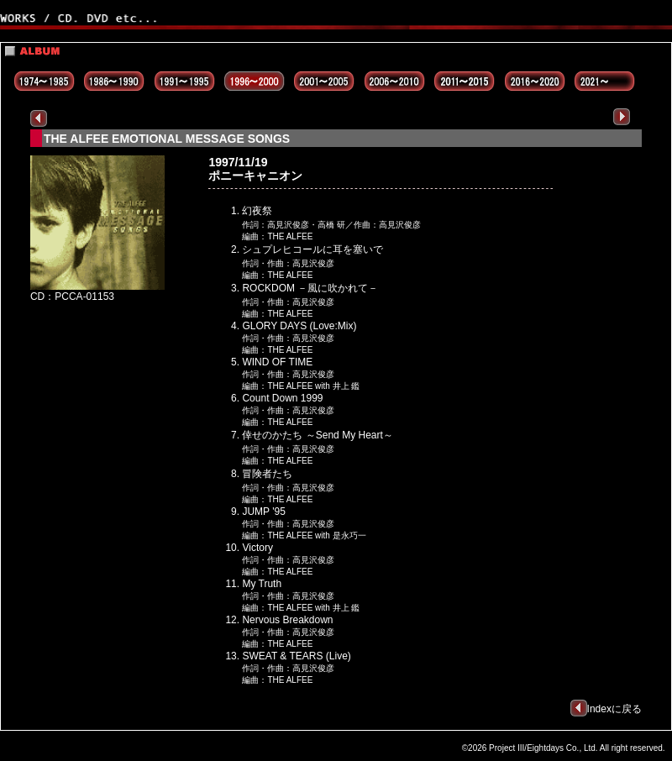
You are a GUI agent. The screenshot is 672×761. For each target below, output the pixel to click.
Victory (257, 548)
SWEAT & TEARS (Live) (296, 656)
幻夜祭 (257, 211)
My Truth (261, 584)
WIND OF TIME (277, 362)
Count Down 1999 (282, 398)
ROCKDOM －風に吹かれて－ (310, 288)
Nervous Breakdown (287, 620)
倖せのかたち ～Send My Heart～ (317, 435)
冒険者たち (267, 474)
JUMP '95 (263, 511)
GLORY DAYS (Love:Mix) (299, 326)
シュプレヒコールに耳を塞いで (312, 249)
